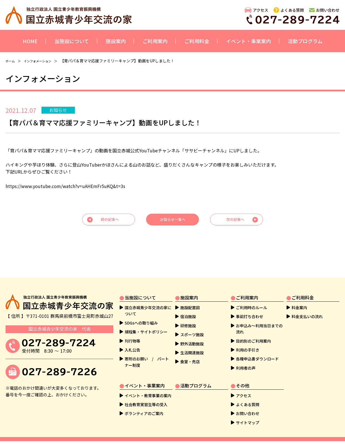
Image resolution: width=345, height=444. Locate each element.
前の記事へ (110, 221)
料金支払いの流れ (307, 309)
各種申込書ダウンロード (257, 351)
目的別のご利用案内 (253, 333)
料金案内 (299, 299)
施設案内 (116, 41)
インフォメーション (43, 61)
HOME (30, 41)
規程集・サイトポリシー (146, 324)
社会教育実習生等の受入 (146, 396)
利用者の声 (245, 360)
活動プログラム (305, 41)
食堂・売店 (190, 354)
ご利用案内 (154, 41)
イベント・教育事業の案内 (148, 388)
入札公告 (132, 342)
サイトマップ (247, 415)
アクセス (260, 10)
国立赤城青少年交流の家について (148, 303)
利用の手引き (247, 342)
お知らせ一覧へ (172, 221)
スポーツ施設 (192, 327)
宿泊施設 (188, 309)
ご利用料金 (196, 41)
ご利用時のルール (251, 299)
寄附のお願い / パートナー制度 (147, 354)
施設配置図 (190, 299)
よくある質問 (292, 10)
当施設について (71, 41)
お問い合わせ (327, 10)
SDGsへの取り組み (141, 315)
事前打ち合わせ (249, 309)
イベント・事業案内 (248, 41)
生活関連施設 (192, 345)
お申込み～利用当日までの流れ (259, 321)
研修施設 (188, 318)
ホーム (11, 61)
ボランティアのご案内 (144, 406)
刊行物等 (132, 333)
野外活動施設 (192, 336)
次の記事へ (235, 221)
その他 (242, 377)
